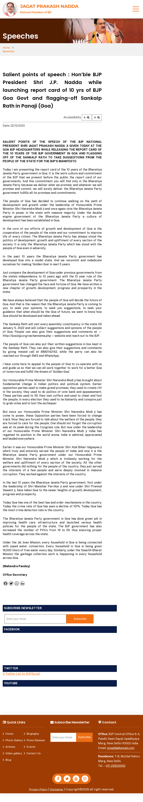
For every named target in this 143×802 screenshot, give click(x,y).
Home (7, 47)
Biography (33, 730)
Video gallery (13, 749)
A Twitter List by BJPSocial (21, 670)
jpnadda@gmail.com (120, 744)
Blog (8, 756)
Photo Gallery (14, 736)
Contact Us (34, 749)
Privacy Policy (38, 786)
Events (31, 743)
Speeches (22, 47)
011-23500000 (115, 762)
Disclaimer (57, 786)
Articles (10, 743)
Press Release (36, 736)
